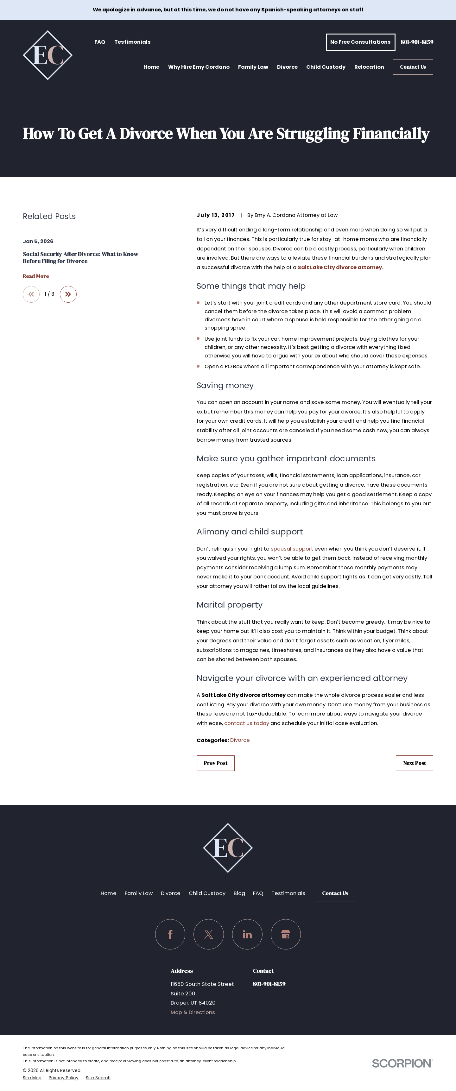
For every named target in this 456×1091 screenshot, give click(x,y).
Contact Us (413, 67)
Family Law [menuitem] (253, 67)
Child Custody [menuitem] (325, 67)
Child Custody (207, 893)
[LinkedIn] (247, 934)
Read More (36, 276)
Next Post (414, 763)
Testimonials (132, 42)
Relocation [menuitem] (369, 67)
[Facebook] (170, 934)
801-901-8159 (417, 42)
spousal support (292, 548)
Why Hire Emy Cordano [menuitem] (199, 67)
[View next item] (68, 294)
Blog (239, 893)
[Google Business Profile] (286, 934)
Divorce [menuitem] (287, 67)
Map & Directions (193, 1012)
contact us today (246, 723)
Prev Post (215, 763)
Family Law (139, 893)
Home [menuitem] (151, 67)
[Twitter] (208, 934)
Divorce (240, 740)
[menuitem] (32, 1078)
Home (109, 893)
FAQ (99, 42)
